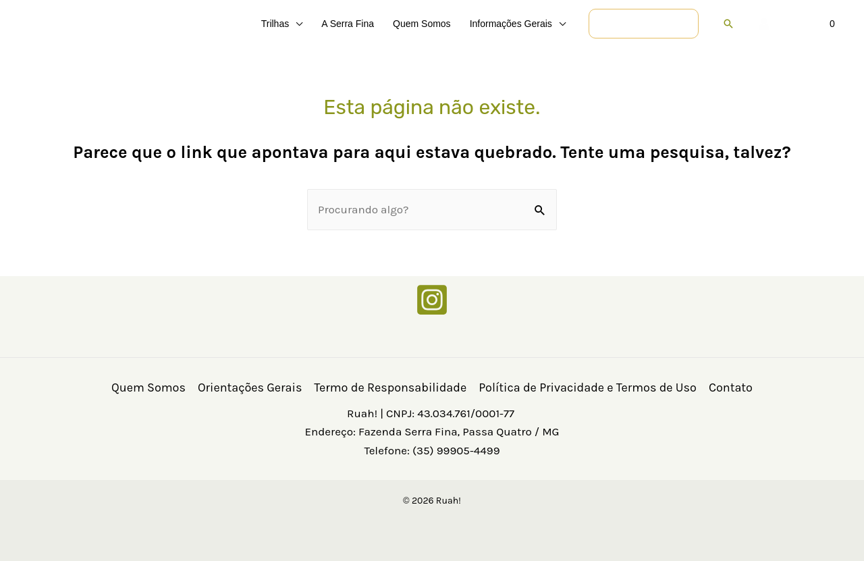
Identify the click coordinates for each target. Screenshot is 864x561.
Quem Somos (148, 387)
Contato (731, 387)
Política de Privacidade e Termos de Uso (588, 387)
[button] (295, 23)
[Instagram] (432, 299)
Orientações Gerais (250, 387)
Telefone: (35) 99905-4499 (432, 450)
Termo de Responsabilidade (390, 387)
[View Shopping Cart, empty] (813, 23)
